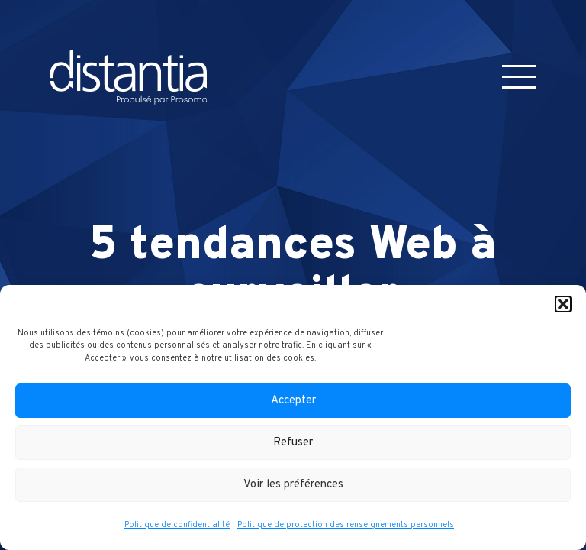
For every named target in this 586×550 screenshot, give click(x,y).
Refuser (293, 442)
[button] (563, 304)
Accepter (293, 400)
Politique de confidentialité (177, 524)
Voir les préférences (293, 484)
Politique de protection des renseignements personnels (345, 524)
